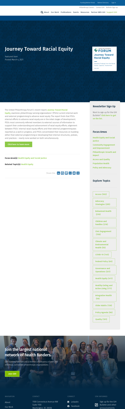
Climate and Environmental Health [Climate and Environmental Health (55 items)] (101, 244)
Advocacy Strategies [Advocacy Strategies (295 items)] (102, 203)
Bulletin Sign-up (112, 7)
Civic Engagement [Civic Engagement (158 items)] (103, 233)
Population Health (101, 163)
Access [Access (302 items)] (101, 194)
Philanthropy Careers (86, 7)
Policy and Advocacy (102, 167)
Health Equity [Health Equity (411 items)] (104, 278)
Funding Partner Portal (87, 3)
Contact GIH (100, 7)
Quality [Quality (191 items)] (101, 319)
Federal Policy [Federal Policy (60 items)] (103, 261)
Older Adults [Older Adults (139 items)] (103, 305)
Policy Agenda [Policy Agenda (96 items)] (104, 312)
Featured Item (11, 56)
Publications (66, 12)
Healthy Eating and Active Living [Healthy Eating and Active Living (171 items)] (103, 287)
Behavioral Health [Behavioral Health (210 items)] (103, 213)
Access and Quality (101, 159)
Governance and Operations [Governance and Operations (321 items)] (102, 270)
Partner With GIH (98, 12)
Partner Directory (103, 3)
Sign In (113, 3)
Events (76, 12)
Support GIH (112, 12)
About (46, 12)
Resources (85, 12)
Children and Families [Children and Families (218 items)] (101, 223)
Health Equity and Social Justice (32, 158)
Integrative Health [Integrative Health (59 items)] (103, 297)
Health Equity (27, 164)
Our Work (55, 12)
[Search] (41, 12)
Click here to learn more (18, 144)
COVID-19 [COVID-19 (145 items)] (102, 254)
